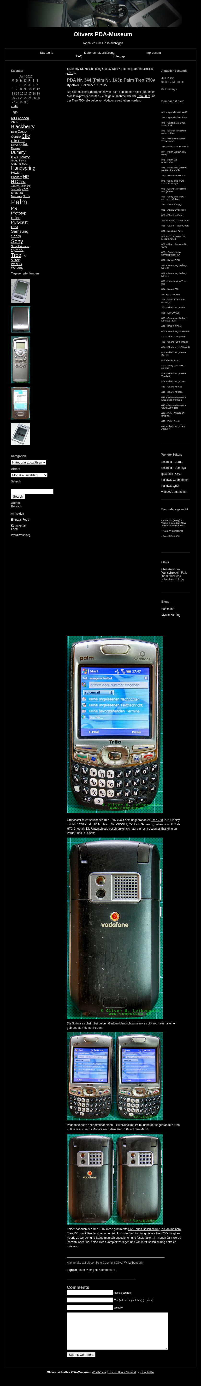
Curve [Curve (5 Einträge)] (14, 145)
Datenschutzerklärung (99, 52)
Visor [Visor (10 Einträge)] (15, 260)
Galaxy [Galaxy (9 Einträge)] (24, 157)
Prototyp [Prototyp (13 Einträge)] (18, 213)
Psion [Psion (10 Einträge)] (15, 218)
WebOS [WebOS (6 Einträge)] (16, 264)
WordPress (99, 1379)
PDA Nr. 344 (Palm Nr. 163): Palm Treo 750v (111, 80)
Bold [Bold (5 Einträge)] (14, 131)
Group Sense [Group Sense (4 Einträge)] (18, 160)
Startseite (46, 52)
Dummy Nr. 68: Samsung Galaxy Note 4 (94, 69)
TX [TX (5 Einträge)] (24, 255)
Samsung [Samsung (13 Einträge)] (19, 231)
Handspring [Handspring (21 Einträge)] (23, 168)
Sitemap (119, 56)
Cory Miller (147, 1379)
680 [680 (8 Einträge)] (14, 118)
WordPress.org (20, 535)
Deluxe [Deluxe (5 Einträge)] (15, 148)
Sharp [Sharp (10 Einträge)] (16, 236)
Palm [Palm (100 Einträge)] (19, 202)
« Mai (14, 106)
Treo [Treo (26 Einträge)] (16, 255)
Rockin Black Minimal (122, 1379)
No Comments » (105, 1270)
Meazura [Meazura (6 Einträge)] (17, 193)
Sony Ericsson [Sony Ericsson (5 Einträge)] (20, 246)
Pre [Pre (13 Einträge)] (14, 208)
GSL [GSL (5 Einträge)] (14, 163)
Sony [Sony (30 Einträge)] (17, 241)
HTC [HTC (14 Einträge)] (15, 181)
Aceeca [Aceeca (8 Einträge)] (23, 118)
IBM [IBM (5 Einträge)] (22, 182)
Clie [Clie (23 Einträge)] (26, 136)
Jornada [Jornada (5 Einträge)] (16, 189)
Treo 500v (143, 96)
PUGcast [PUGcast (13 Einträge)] (19, 222)
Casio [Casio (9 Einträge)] (22, 131)
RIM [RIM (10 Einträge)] (14, 227)
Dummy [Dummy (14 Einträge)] (18, 152)
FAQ (79, 56)
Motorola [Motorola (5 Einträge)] (16, 196)
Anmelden (17, 513)
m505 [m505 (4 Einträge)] (25, 189)
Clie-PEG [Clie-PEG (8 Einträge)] (18, 141)
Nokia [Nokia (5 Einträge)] (26, 196)
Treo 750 (157, 820)
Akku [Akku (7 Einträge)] (14, 122)
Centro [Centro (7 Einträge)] (16, 136)
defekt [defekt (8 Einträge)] (24, 145)
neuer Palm (85, 1270)
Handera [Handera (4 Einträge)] (22, 163)
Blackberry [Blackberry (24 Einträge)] (23, 126)
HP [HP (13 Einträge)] (26, 176)
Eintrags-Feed (20, 519)
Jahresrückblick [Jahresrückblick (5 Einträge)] (20, 186)
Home (126, 69)
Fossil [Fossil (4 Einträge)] (14, 157)
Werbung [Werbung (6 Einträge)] (17, 267)
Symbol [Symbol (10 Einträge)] (17, 250)
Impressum (153, 52)
